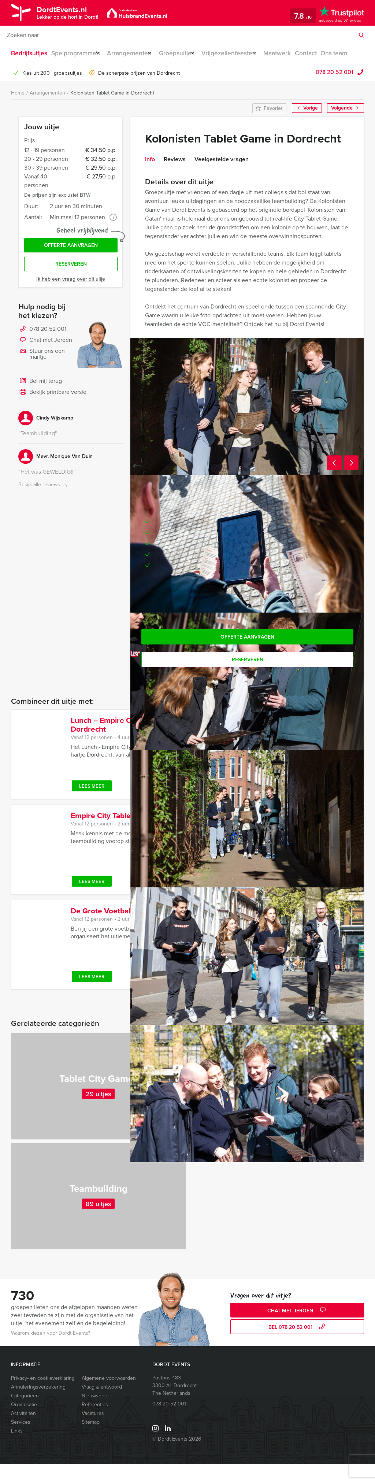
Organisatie (24, 1423)
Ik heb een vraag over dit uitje (70, 302)
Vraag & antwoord (102, 1405)
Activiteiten (23, 1431)
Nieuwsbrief (95, 1414)
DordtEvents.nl (70, 12)
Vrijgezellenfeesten (241, 53)
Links (17, 1449)
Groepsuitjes (185, 53)
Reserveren (71, 286)
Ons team (23, 71)
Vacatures (93, 1431)
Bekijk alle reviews (43, 508)
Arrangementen (134, 53)
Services (20, 1440)
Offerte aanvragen (71, 265)
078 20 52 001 (334, 90)
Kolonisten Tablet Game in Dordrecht (112, 111)
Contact (325, 53)
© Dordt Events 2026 (176, 1457)
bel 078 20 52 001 (297, 1345)
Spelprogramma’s (75, 53)
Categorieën (25, 1414)
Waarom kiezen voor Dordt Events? (50, 1351)
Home (18, 111)
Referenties (95, 1423)
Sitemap (91, 1440)
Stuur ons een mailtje (41, 376)
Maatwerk (295, 53)
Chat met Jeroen (45, 363)
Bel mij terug (40, 404)
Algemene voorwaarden (109, 1396)
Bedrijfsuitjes (28, 53)
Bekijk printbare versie (52, 415)
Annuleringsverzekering (38, 1405)
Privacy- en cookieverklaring (43, 1396)
